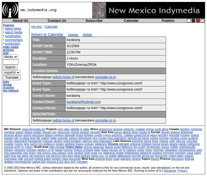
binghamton (154, 147)
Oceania (113, 144)
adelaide (124, 144)
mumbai (60, 147)
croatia (98, 135)
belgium (59, 135)
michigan (158, 149)
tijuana (79, 144)
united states (176, 155)
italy (16, 138)
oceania (8, 147)
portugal (164, 138)
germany (163, 135)
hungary (185, 135)
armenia (9, 135)
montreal (9, 132)
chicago (8, 149)
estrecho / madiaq (134, 129)
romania (174, 138)
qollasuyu (49, 144)
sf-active (8, 87)
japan (135, 132)
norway (102, 138)
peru (26, 144)
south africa (161, 129)
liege (33, 138)
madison (131, 149)
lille (38, 138)
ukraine (57, 141)
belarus (49, 135)
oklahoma (109, 152)
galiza (153, 135)
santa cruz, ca (99, 155)
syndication (13, 36)
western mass (60, 158)
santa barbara (82, 155)
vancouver (64, 132)
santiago (70, 144)
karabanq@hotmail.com (84, 102)
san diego (22, 155)
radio (67, 129)
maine (140, 149)
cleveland (19, 149)
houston (68, 149)
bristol (79, 135)
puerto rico (36, 144)
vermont (29, 158)
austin (117, 147)
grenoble (174, 135)
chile (172, 141)
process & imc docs (58, 161)
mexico (19, 144)
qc (148, 132)
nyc (100, 152)
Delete (87, 35)
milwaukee (171, 149)
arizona (88, 147)
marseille (62, 138)
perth (17, 147)
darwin (165, 144)
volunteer (82, 161)
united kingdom (72, 141)
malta (53, 138)
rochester (180, 152)
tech (73, 161)
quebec (37, 132)
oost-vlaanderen (117, 138)
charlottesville (187, 147)
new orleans (59, 152)
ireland (195, 135)
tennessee (161, 155)
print (60, 129)
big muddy (139, 147)
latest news (13, 28)
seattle (112, 155)
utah (20, 158)
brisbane (146, 144)
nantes (73, 138)
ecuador (9, 144)
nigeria (150, 129)
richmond (168, 152)
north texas (90, 152)
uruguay (89, 144)
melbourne (193, 144)
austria (27, 135)
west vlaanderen (102, 141)
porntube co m (105, 77)
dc (52, 149)
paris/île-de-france (139, 138)
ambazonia (105, 129)
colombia (191, 141)
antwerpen (187, 132)
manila (143, 132)
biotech (155, 158)
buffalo (174, 147)
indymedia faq (22, 161)
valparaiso (101, 144)
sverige (8, 141)
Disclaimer (170, 170)
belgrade (70, 135)
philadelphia (132, 152)
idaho (97, 149)
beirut (109, 158)
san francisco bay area (59, 155)
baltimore (127, 147)
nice (94, 138)
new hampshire (13, 152)
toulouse (48, 141)
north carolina (75, 152)
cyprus (107, 135)
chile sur (180, 141)
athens (19, 135)
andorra (175, 132)
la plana (24, 138)
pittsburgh (145, 152)
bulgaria (89, 135)
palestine (125, 158)
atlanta (109, 147)
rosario (60, 144)
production (12, 44)
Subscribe (93, 21)
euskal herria (141, 135)
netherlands (85, 138)
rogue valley (194, 152)
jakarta (127, 132)
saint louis (10, 155)
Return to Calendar (47, 34)
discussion (177, 158)
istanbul (8, 138)
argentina (137, 141)
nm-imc (36, 27)
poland (154, 138)
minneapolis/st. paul (190, 149)
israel (116, 158)
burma (118, 132)
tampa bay (148, 155)
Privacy (182, 170)
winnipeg (95, 132)
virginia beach (42, 158)
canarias (117, 129)
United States (74, 147)
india (51, 147)
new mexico (44, 152)
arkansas (98, 147)
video (86, 129)
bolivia (147, 141)
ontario (19, 132)
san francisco (37, 155)
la (124, 149)
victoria (75, 132)
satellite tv (76, 129)
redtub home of (63, 77)
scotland (193, 138)
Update (73, 35)
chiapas (163, 141)
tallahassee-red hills (129, 155)
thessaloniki (35, 141)
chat (6, 52)
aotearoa (135, 144)
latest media (14, 32)
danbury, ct (43, 149)
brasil (155, 141)
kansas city (115, 149)
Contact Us (57, 21)
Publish (168, 21)
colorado (31, 149)
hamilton (185, 129)
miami (149, 149)
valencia (87, 141)
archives (8, 49)
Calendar (131, 21)
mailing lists (39, 161)
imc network (11, 90)
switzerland (20, 141)
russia (183, 138)
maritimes (196, 129)
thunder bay (50, 132)
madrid (45, 138)
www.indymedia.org (34, 129)
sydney (29, 147)
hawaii (58, 149)
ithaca (105, 149)
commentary (14, 40)
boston (165, 147)
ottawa (28, 132)
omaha (120, 152)
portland (157, 152)
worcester (75, 158)
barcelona (38, 135)
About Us (20, 21)
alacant (165, 132)
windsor (84, 132)
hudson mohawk (83, 149)
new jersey (29, 152)
